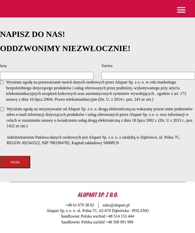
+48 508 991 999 (119, 222)
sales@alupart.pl (116, 205)
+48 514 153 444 (120, 216)
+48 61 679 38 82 (80, 205)
